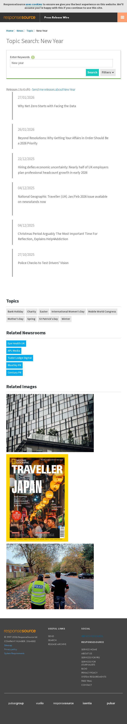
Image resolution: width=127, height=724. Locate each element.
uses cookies (34, 4)
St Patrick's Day (48, 319)
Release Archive (57, 644)
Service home (89, 649)
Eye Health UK (16, 343)
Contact (86, 684)
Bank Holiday (15, 312)
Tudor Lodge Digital (20, 358)
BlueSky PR (14, 365)
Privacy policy (10, 649)
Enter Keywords (23, 57)
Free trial (86, 680)
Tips (33, 57)
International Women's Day (68, 312)
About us (86, 653)
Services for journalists (88, 663)
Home (9, 31)
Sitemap (8, 645)
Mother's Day (15, 319)
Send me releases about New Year (53, 89)
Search (92, 72)
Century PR (14, 372)
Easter (44, 312)
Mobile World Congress (102, 312)
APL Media (14, 351)
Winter (66, 319)
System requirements (93, 676)
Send (51, 636)
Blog (84, 668)
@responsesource (92, 636)
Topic (29, 31)
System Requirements (14, 653)
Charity (31, 312)
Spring (31, 319)
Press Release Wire (56, 17)
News (20, 31)
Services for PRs (90, 657)
